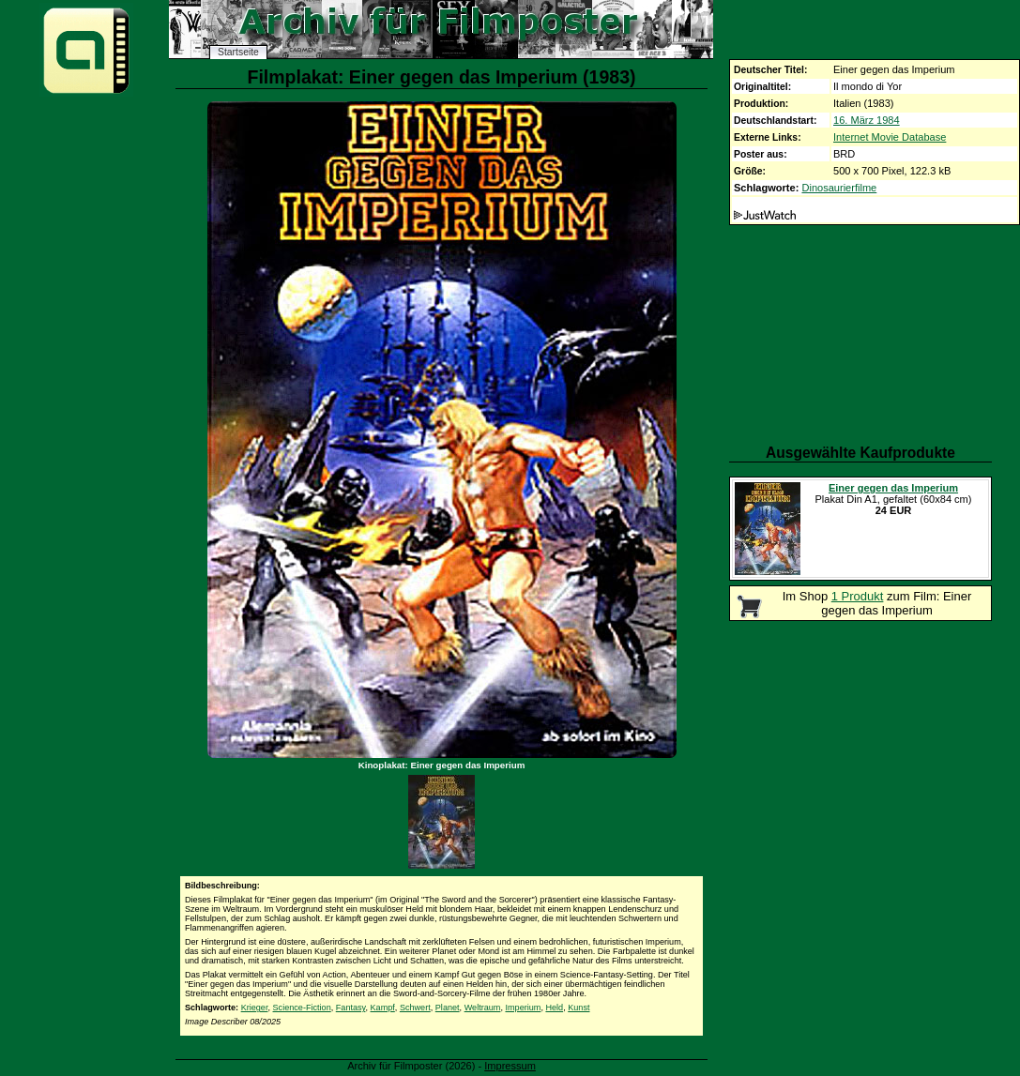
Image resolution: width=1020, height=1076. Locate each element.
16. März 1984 (866, 120)
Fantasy (351, 1007)
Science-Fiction (302, 1007)
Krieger (254, 1007)
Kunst (578, 1007)
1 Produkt (857, 596)
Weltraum (482, 1007)
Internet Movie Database (889, 137)
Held (554, 1007)
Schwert (415, 1007)
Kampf (383, 1007)
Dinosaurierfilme (838, 187)
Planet (447, 1007)
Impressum (510, 1065)
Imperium (522, 1007)
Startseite (238, 52)
